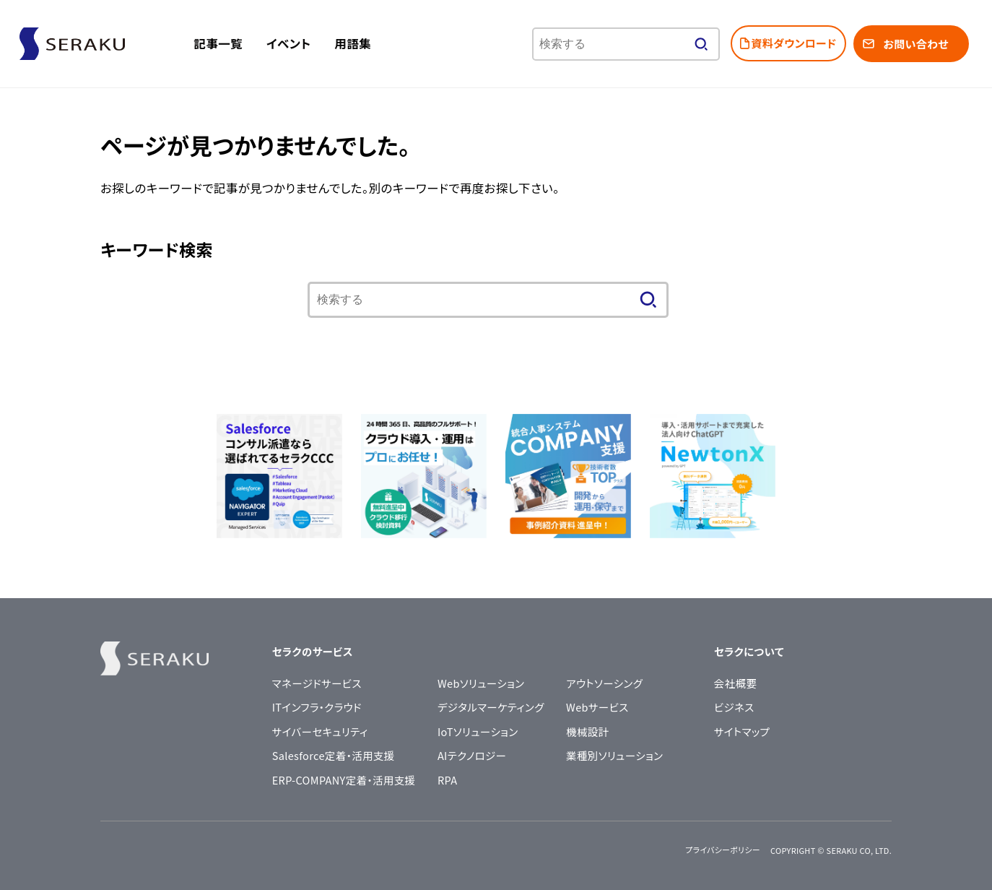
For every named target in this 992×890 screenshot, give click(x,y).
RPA (447, 779)
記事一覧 (218, 43)
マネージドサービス (317, 683)
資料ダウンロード (794, 43)
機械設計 (587, 731)
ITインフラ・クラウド (317, 706)
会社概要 (735, 683)
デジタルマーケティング (491, 706)
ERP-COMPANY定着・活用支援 (344, 779)
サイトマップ (742, 731)
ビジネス (734, 706)
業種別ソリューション (614, 755)
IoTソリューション (478, 731)
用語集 (352, 43)
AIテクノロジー (472, 755)
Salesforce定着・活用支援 (333, 755)
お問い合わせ (915, 43)
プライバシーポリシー (722, 849)
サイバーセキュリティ (320, 731)
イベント (288, 43)
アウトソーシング (604, 683)
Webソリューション (481, 683)
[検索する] (701, 44)
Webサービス (597, 706)
